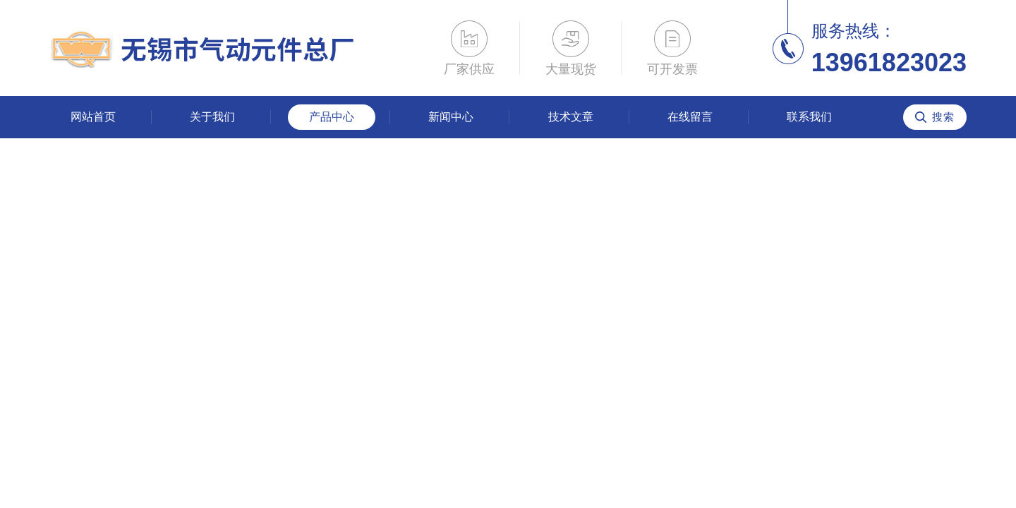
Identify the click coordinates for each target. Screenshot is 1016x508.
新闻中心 (450, 117)
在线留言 (690, 117)
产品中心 (331, 117)
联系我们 (809, 117)
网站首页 (93, 117)
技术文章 (570, 117)
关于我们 (212, 117)
